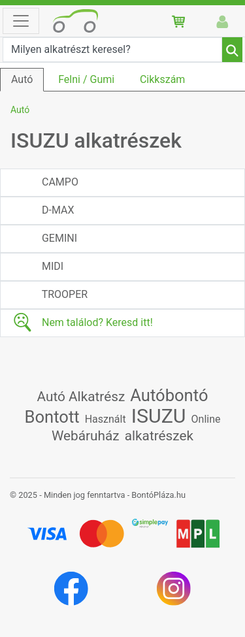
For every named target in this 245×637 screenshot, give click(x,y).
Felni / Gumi (86, 79)
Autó (22, 79)
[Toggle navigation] (21, 21)
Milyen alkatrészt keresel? (71, 49)
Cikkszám (162, 79)
